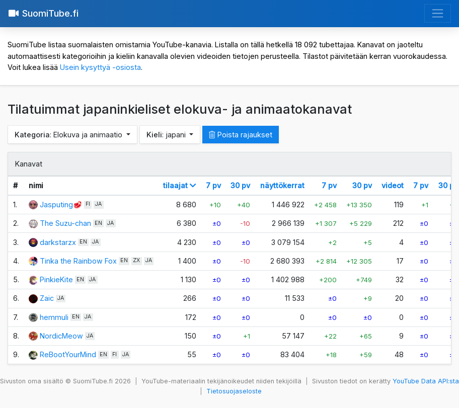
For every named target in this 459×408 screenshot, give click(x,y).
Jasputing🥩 (61, 204)
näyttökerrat (282, 185)
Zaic (47, 298)
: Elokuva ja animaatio (69, 134)
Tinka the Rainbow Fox (78, 261)
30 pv (240, 185)
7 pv (213, 185)
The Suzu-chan (65, 223)
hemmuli (54, 317)
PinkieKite (56, 279)
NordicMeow (61, 336)
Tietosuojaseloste (234, 391)
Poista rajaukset (240, 134)
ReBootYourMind (68, 354)
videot (392, 185)
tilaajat (179, 185)
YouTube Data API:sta (426, 381)
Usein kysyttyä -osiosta (100, 67)
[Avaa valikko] (437, 13)
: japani (167, 134)
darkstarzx (58, 242)
